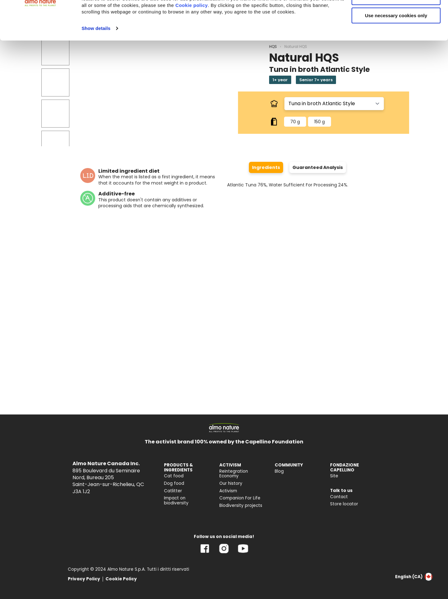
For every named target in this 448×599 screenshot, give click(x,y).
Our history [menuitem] (230, 483)
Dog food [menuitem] (174, 483)
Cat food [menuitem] (174, 476)
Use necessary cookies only (396, 52)
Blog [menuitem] (279, 471)
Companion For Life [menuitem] (239, 498)
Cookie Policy (121, 579)
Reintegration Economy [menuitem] (233, 473)
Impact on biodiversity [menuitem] (176, 500)
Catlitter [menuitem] (173, 491)
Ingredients (266, 167)
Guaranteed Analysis (317, 167)
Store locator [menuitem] (344, 504)
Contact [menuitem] (339, 497)
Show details (96, 65)
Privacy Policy (84, 579)
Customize (396, 33)
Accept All (396, 15)
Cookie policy (191, 41)
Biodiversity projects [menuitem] (240, 505)
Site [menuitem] (334, 476)
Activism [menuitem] (228, 491)
